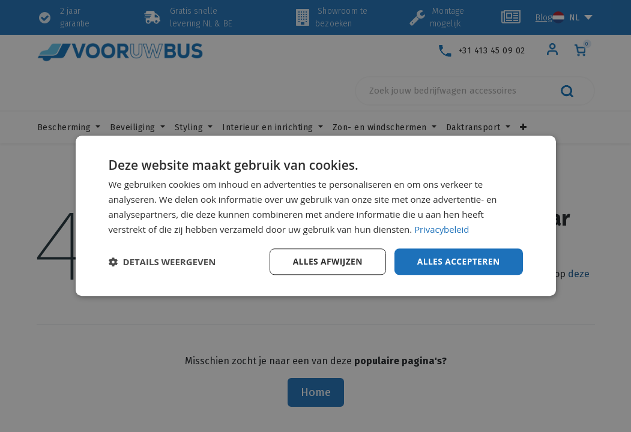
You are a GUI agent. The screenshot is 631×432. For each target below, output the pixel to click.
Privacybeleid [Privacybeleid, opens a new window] (441, 229)
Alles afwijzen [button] (326, 261)
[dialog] (316, 216)
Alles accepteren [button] (458, 261)
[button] (162, 262)
